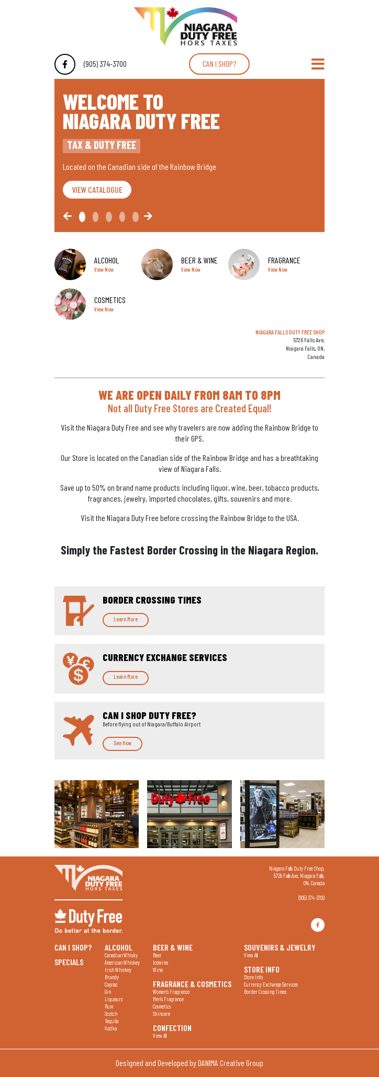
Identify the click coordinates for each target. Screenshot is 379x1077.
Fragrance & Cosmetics (192, 983)
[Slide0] (82, 217)
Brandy (112, 977)
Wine (158, 969)
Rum (109, 1006)
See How (122, 742)
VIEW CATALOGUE (97, 189)
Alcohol (118, 947)
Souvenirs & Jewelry (280, 947)
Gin (108, 991)
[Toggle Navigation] (318, 64)
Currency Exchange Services (271, 984)
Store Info (262, 969)
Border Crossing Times (265, 991)
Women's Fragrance (171, 991)
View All (159, 1035)
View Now (104, 269)
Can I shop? (219, 63)
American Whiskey (122, 962)
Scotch (111, 1013)
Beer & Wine (173, 947)
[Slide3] (122, 217)
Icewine (160, 962)
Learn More (126, 619)
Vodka (111, 1028)
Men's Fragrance (168, 998)
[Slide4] (135, 217)
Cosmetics (162, 1006)
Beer (157, 955)
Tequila (111, 1020)
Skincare (161, 1013)
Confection (172, 1027)
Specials (68, 961)
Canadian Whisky (121, 955)
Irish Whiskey (118, 969)
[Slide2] (109, 217)
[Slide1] (96, 217)
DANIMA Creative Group (230, 1063)
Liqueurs (113, 998)
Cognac (111, 984)
